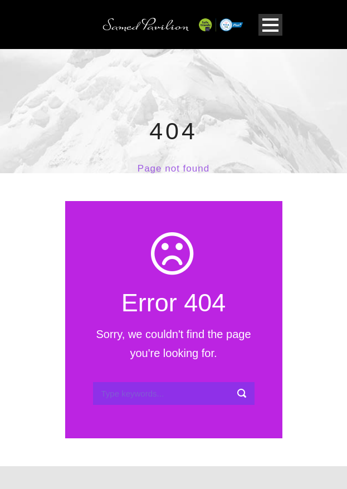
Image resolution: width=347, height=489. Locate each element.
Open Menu (270, 25)
